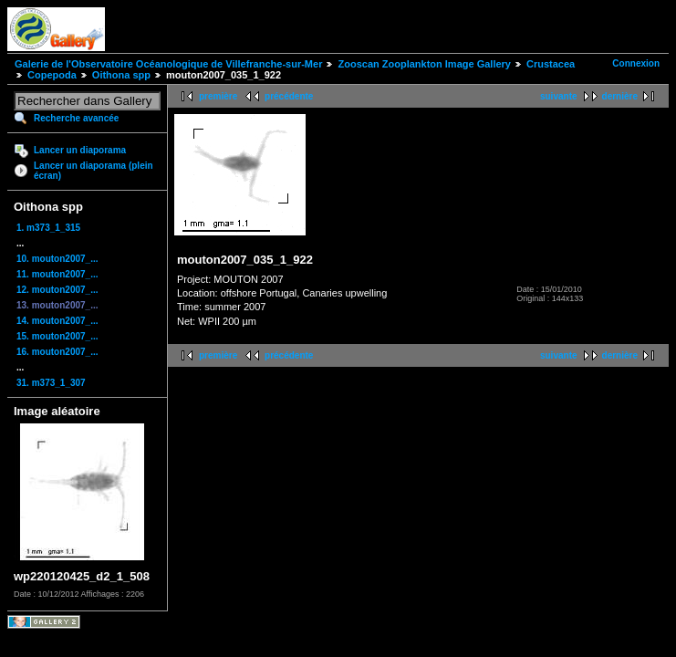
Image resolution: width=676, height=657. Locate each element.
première (218, 96)
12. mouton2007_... (57, 290)
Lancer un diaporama (80, 150)
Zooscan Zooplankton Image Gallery (424, 63)
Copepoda (52, 74)
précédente (289, 96)
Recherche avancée (76, 118)
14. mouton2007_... (57, 321)
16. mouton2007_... (57, 352)
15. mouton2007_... (57, 336)
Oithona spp (121, 74)
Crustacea (550, 63)
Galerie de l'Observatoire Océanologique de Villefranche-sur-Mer (168, 63)
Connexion (636, 63)
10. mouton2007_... (57, 259)
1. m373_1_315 (48, 228)
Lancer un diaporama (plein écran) (93, 171)
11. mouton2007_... (57, 274)
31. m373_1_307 (51, 383)
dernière (620, 96)
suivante (558, 96)
